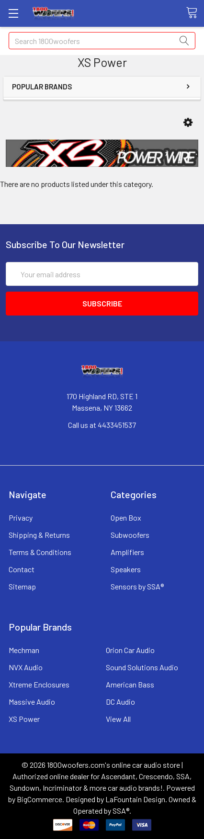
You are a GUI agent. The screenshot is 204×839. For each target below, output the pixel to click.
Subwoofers (130, 534)
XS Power (24, 718)
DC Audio (120, 701)
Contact (21, 569)
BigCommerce (39, 799)
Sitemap (22, 586)
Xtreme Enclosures (39, 684)
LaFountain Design (135, 799)
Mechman (24, 649)
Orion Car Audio (130, 649)
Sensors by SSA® (137, 586)
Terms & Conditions (40, 551)
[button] (188, 122)
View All (118, 718)
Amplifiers (127, 551)
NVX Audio (26, 667)
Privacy (21, 517)
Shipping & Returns (39, 534)
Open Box (126, 517)
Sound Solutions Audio (142, 667)
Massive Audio (32, 701)
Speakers (126, 569)
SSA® (121, 810)
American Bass (130, 684)
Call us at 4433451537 (102, 424)
